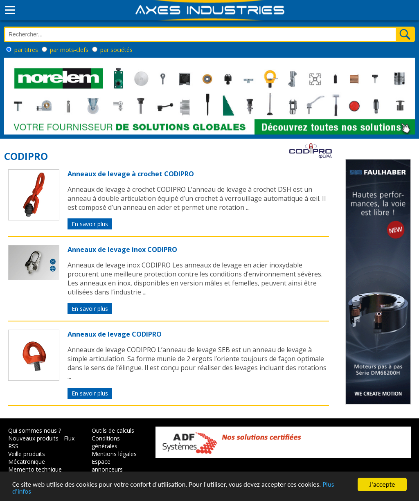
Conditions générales (106, 442)
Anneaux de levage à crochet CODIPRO (131, 173)
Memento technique (35, 469)
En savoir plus (90, 224)
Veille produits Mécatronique (26, 457)
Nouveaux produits (33, 438)
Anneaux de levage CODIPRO (115, 334)
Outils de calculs (113, 430)
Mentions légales (114, 454)
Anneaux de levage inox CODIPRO (122, 249)
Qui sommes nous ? (34, 430)
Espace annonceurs (107, 465)
